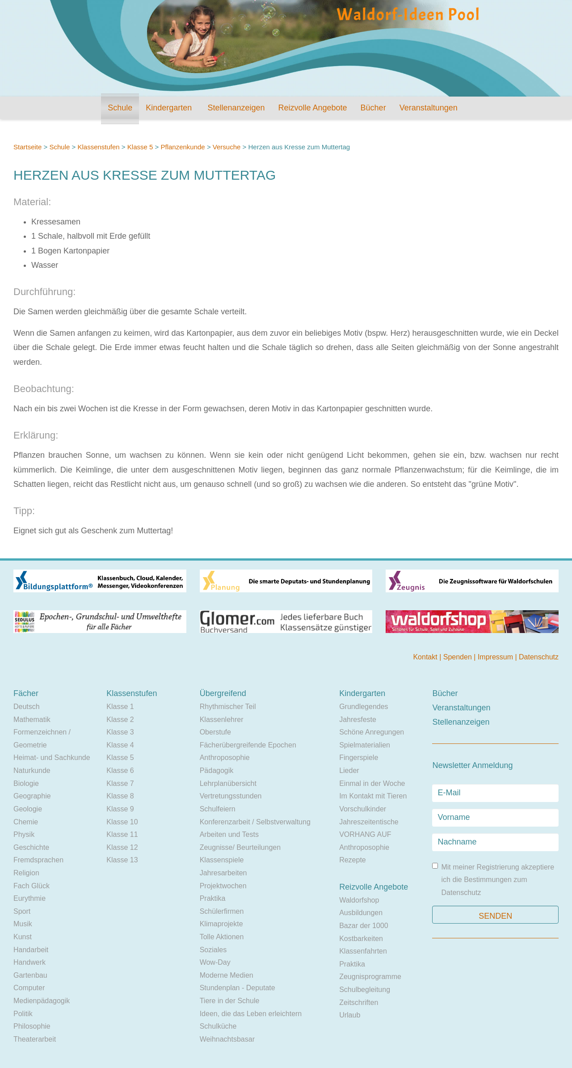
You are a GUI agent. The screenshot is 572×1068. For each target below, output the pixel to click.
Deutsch (26, 706)
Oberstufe (215, 732)
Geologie (27, 809)
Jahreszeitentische (369, 822)
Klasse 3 (120, 732)
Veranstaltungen (429, 107)
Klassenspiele (222, 860)
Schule (120, 107)
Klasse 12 (122, 847)
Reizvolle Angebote (312, 107)
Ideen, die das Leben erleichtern (251, 1013)
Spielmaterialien (364, 745)
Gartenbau (30, 975)
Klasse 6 (120, 770)
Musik (22, 924)
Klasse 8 (120, 796)
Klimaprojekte (221, 924)
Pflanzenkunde (182, 147)
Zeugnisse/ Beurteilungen (240, 847)
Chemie (25, 822)
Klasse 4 (120, 745)
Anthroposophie (225, 757)
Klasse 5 (140, 147)
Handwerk (29, 962)
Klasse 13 (122, 860)
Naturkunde (31, 770)
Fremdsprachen (38, 860)
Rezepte (352, 860)
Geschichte (31, 847)
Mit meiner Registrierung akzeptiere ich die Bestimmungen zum (493, 879)
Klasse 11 (122, 834)
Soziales (213, 950)
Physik (23, 834)
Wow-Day (215, 962)
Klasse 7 (120, 783)
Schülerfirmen (222, 911)
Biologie (26, 783)
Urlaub (349, 1015)
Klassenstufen (98, 147)
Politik (23, 1013)
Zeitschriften (358, 1002)
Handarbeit (30, 950)
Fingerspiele (358, 757)
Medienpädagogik (41, 1001)
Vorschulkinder (362, 809)
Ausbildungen (361, 912)
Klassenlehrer (222, 719)
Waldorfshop (359, 900)
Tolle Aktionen (222, 937)
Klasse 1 (120, 706)
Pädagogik (217, 770)
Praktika (213, 898)
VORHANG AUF (365, 834)
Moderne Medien (226, 975)
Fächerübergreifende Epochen (248, 745)
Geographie (32, 796)
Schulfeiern (218, 809)
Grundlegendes (363, 706)
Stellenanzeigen (236, 107)
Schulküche (218, 1026)
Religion (26, 873)
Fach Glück (31, 886)
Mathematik (31, 719)
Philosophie (31, 1026)
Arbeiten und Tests (229, 834)
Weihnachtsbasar (227, 1039)
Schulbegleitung (364, 989)
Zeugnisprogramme (370, 976)
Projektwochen (223, 886)
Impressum (496, 657)
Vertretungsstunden (231, 796)
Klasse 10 (122, 822)
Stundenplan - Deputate (237, 988)
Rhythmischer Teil (228, 706)
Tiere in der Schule (230, 1001)
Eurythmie (29, 898)
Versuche (227, 147)
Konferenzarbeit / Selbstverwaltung (255, 822)
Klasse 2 (120, 719)
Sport (21, 911)
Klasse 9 (120, 809)
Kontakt (426, 657)
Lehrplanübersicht (228, 783)
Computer (29, 988)
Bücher (373, 107)
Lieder (349, 770)
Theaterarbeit (34, 1039)
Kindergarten (169, 107)
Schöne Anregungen (371, 732)
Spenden (458, 657)
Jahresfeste (357, 719)
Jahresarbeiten (223, 873)
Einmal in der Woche (372, 783)
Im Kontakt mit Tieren (373, 796)
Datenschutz (539, 657)
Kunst (22, 937)
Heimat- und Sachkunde (51, 757)
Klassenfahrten (363, 951)
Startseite (27, 147)
